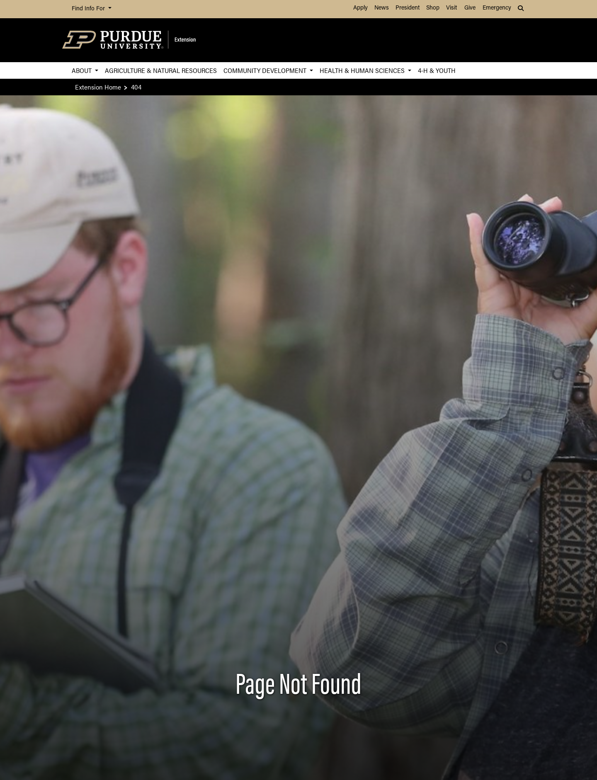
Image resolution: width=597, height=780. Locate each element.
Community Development (265, 70)
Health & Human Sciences (363, 70)
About (82, 70)
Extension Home (98, 87)
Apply (360, 8)
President (408, 8)
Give (470, 8)
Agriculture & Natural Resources (161, 70)
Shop (432, 8)
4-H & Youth (437, 70)
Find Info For (89, 9)
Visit (451, 8)
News (381, 8)
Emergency (497, 8)
